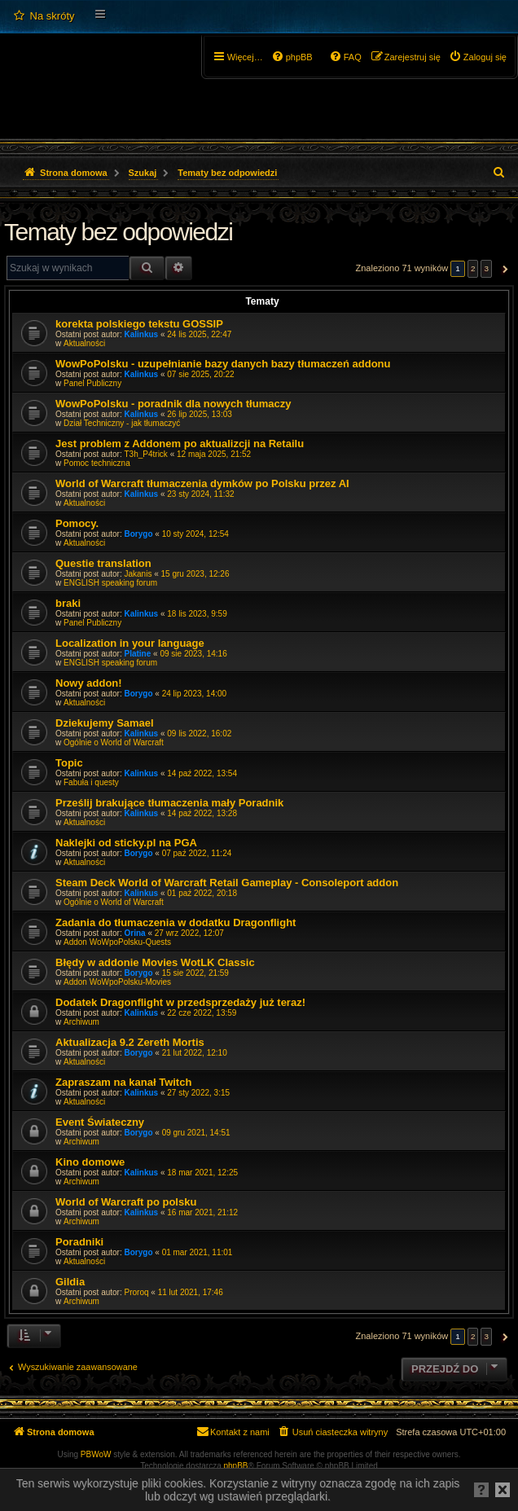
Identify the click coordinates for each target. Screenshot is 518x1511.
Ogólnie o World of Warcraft (114, 742)
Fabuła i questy (91, 782)
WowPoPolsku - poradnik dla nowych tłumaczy (173, 404)
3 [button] (486, 268)
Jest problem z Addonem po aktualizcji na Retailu (179, 443)
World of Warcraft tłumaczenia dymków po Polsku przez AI (202, 483)
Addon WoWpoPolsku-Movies (117, 981)
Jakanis (138, 573)
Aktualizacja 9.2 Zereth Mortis (129, 1042)
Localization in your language (129, 643)
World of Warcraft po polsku (125, 1202)
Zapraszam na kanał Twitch (123, 1082)
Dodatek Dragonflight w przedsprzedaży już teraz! (180, 1002)
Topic (69, 763)
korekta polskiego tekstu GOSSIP (139, 324)
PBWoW (96, 1454)
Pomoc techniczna (97, 463)
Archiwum (81, 1021)
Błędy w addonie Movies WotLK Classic (155, 962)
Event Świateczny (99, 1122)
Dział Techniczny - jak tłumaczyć (122, 423)
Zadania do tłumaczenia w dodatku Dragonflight (175, 922)
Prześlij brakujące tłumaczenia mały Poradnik (169, 803)
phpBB (236, 1465)
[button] (502, 268)
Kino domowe (90, 1162)
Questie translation (103, 563)
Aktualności (84, 343)
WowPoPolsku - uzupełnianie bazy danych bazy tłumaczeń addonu (223, 364)
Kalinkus (142, 334)
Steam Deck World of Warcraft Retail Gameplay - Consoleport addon (226, 882)
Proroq (137, 1292)
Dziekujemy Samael (104, 723)
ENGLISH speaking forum (110, 582)
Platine (138, 653)
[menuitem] (43, 16)
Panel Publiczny (92, 383)
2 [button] (473, 268)
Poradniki (79, 1242)
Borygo (139, 533)
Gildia (70, 1282)
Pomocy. (77, 523)
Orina (135, 933)
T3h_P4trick (146, 454)
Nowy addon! (88, 683)
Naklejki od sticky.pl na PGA (126, 843)
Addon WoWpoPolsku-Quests (117, 942)
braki (68, 603)
